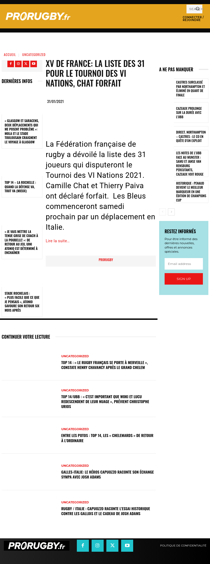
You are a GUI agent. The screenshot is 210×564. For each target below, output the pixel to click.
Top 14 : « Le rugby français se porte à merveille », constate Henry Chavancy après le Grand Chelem (104, 364)
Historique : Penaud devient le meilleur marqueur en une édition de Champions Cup (190, 185)
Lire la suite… (58, 241)
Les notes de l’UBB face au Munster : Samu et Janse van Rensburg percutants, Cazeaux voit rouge (191, 160)
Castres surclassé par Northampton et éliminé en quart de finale (191, 88)
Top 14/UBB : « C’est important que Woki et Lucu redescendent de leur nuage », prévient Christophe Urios (105, 401)
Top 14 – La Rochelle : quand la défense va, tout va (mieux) (20, 186)
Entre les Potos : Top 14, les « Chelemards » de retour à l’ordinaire (107, 437)
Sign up (184, 272)
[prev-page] (162, 205)
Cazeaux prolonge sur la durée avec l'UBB (190, 112)
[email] (184, 257)
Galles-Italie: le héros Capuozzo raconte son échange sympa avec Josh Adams (107, 474)
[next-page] (171, 205)
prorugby (106, 259)
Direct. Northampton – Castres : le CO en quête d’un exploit (191, 136)
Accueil (10, 54)
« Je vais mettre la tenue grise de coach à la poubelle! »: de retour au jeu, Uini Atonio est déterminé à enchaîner (21, 242)
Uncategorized (34, 54)
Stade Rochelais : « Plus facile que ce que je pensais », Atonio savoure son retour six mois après (22, 301)
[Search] (197, 9)
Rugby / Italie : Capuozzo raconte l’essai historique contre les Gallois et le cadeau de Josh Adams (105, 511)
